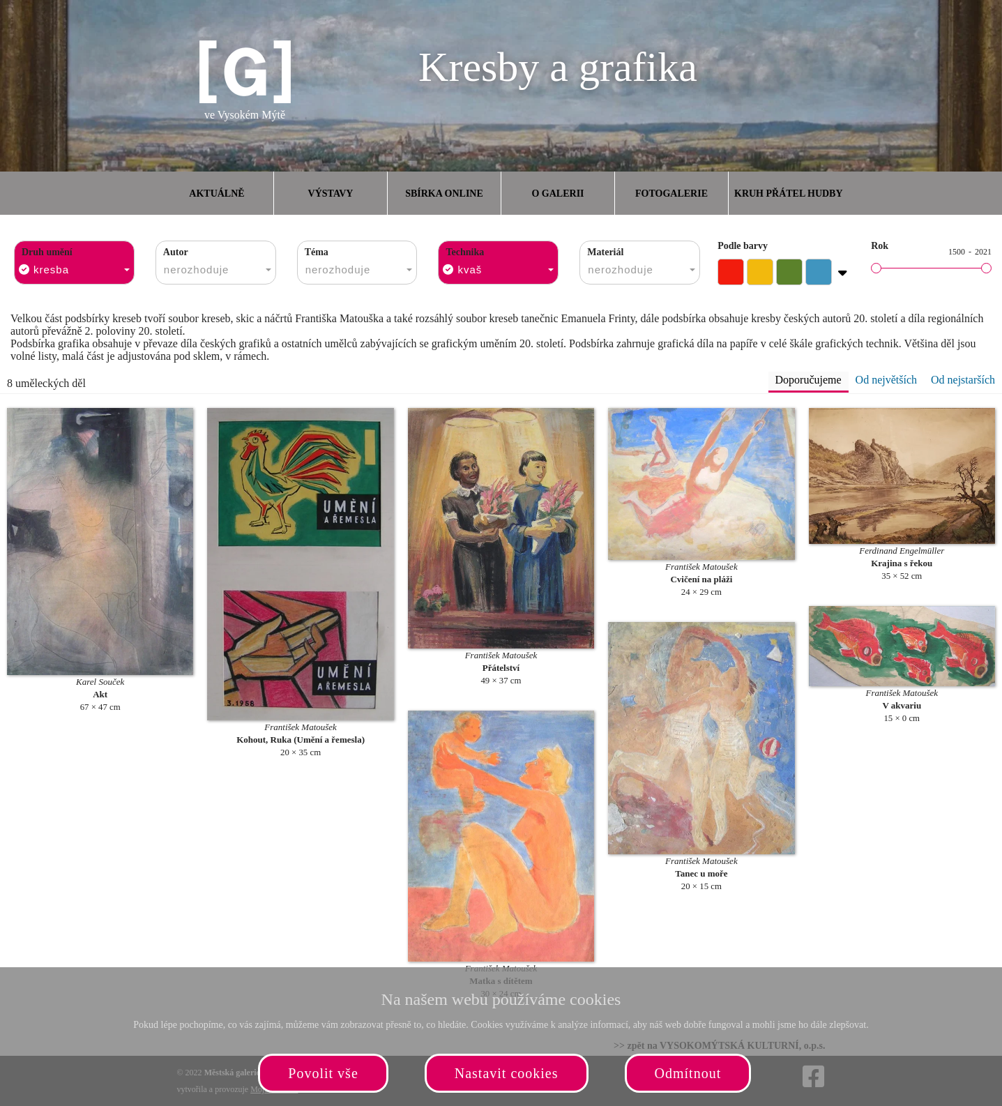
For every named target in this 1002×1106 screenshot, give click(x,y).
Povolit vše (323, 1073)
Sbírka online (444, 193)
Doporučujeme (808, 380)
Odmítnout (688, 1073)
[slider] (876, 268)
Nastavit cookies (507, 1073)
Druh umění (47, 252)
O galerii (557, 193)
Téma (316, 252)
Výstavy (331, 193)
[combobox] (74, 263)
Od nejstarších (963, 380)
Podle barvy (743, 246)
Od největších (886, 380)
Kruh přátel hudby (788, 193)
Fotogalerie (671, 193)
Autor (175, 252)
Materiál (605, 252)
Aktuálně (216, 193)
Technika (465, 252)
